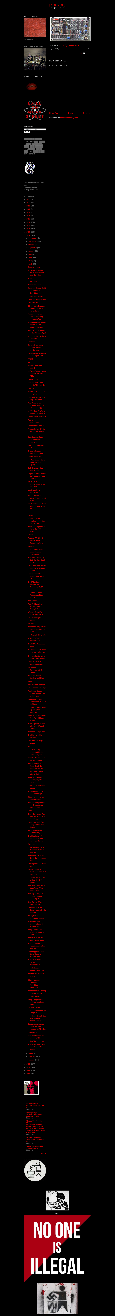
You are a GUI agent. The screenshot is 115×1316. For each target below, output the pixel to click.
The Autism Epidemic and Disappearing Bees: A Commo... (36, 805)
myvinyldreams (32, 1103)
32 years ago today (35, 296)
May (30, 261)
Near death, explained (36, 732)
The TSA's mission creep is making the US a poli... (36, 946)
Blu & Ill (31, 388)
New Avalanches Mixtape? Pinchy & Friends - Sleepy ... (36, 405)
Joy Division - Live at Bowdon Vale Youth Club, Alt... (36, 850)
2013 (29, 232)
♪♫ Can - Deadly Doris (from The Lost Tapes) (36, 462)
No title (31, 623)
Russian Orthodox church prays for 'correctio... (35, 780)
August (31, 251)
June (30, 257)
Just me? (31, 977)
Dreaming (32, 515)
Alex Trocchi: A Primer (36, 684)
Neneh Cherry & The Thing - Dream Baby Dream (36, 824)
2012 (29, 235)
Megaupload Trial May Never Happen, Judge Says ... (37, 858)
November (32, 241)
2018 (29, 216)
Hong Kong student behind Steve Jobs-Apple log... (36, 1002)
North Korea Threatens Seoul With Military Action (37, 718)
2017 (29, 219)
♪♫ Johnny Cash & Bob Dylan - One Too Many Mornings (37, 1018)
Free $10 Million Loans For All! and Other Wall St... (37, 1047)
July (30, 254)
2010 (29, 1067)
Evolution (31, 844)
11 (29, 362)
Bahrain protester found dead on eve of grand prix (37, 872)
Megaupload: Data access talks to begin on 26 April (37, 701)
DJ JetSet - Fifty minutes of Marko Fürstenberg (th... (35, 752)
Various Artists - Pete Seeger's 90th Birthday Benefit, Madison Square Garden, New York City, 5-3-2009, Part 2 (35, 1128)
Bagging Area (31, 1112)
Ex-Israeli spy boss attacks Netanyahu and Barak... (36, 347)
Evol (29, 746)
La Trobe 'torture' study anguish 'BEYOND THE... (37, 373)
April (30, 264)
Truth (30, 278)
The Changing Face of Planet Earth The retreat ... (36, 529)
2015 (29, 225)
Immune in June (32, 1148)
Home (70, 113)
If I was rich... (33, 281)
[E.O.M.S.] (57, 5)
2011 (29, 1064)
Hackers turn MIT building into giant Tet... (36, 576)
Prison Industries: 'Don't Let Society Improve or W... (35, 316)
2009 (29, 1070)
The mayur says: (34, 285)
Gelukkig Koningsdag (37, 299)
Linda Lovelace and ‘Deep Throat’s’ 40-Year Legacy (36, 552)
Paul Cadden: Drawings (37, 688)
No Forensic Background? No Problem (35, 670)
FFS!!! (30, 359)
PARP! (30, 681)
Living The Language (36, 1041)
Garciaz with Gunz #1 (36, 426)
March (31, 1053)
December (32, 238)
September (32, 248)
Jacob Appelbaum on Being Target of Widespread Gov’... (36, 954)
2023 (29, 199)
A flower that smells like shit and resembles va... (35, 962)
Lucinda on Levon (35, 996)
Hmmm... (31, 535)
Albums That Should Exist (34, 1121)
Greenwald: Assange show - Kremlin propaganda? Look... (37, 1026)
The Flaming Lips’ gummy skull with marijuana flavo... (35, 838)
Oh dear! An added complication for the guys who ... (36, 484)
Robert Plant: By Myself (37, 417)
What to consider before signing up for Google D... (37, 1010)
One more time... (34, 303)
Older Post (87, 113)
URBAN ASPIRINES (33, 1137)
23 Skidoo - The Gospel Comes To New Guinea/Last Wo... (37, 324)
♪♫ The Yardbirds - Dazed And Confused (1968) (37, 498)
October (31, 244)
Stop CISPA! (32, 1032)
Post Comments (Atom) (69, 118)
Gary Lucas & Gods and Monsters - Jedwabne (35, 439)
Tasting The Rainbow (36, 973)
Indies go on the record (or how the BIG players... (37, 880)
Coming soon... (34, 267)
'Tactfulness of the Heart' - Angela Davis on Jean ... (37, 910)
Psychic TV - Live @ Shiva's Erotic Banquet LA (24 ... (35, 540)
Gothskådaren (33, 379)
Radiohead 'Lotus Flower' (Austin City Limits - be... (36, 693)
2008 (29, 1074)
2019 (29, 212)
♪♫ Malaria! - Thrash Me (37, 635)
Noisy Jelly (32, 601)
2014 (29, 229)
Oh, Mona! (32, 546)
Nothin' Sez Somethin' (34, 1146)
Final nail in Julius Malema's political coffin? (35, 595)
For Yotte (31, 342)
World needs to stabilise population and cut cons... (36, 521)
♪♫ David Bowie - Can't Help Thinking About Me (37, 506)
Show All (43, 1153)
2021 (29, 206)
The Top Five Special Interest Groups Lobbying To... (36, 896)
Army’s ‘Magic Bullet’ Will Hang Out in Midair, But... (36, 606)
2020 (29, 209)
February (32, 1057)
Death (30, 811)
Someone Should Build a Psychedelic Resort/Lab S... (37, 290)
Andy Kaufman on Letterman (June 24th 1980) (37, 932)
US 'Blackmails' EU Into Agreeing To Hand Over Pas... (37, 710)
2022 (29, 203)
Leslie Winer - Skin (35, 457)
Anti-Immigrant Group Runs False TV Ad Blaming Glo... (36, 888)
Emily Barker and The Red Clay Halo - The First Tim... (36, 816)
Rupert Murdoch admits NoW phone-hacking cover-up (37, 476)
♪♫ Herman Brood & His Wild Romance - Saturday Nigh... (36, 272)
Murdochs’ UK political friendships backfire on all (37, 629)
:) (28, 512)
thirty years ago (71, 45)
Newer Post (53, 113)
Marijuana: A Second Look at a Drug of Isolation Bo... (36, 924)
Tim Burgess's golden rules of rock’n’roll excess (36, 726)
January (31, 1060)
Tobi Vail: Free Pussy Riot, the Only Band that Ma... (36, 560)
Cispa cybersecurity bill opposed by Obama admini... (37, 568)
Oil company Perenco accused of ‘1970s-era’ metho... (36, 308)
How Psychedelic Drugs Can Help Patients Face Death (36, 766)
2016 (29, 222)
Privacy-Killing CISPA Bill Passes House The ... (36, 431)
